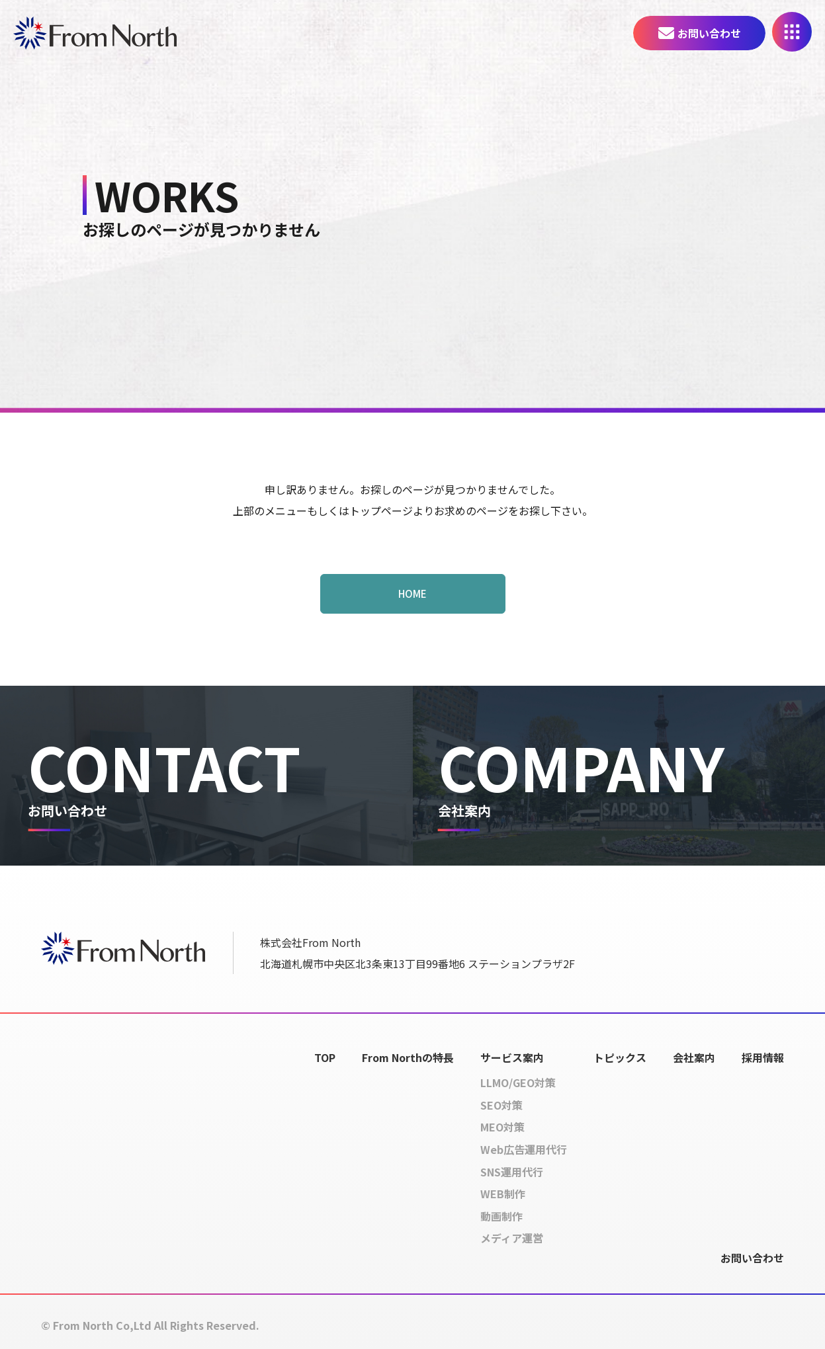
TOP (324, 1057)
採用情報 (763, 1057)
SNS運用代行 (511, 1172)
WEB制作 (502, 1194)
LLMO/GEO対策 (518, 1082)
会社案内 (694, 1057)
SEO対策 (501, 1105)
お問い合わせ (709, 33)
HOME (412, 593)
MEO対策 (502, 1127)
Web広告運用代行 (523, 1149)
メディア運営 (511, 1238)
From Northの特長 (408, 1057)
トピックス (619, 1057)
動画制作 (501, 1216)
